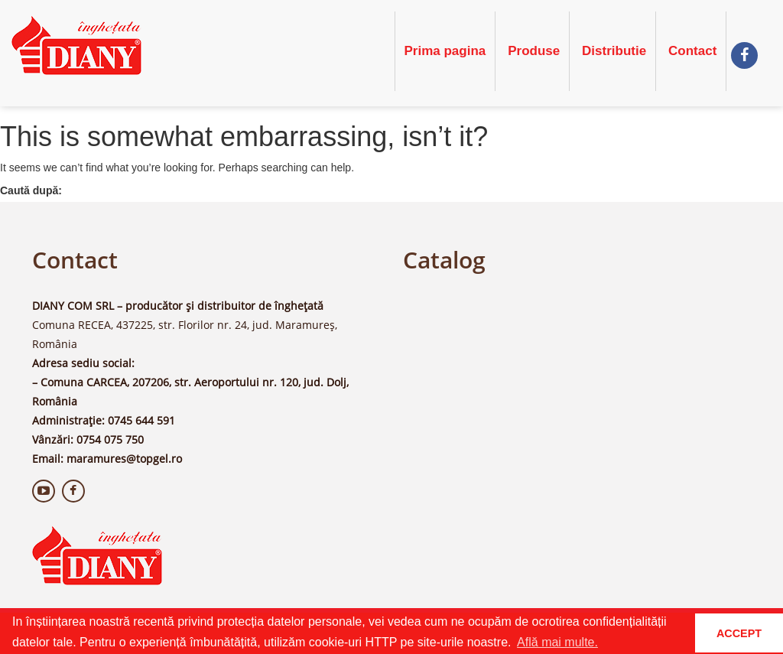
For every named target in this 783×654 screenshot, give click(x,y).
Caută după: (31, 190)
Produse (534, 51)
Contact (692, 51)
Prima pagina (445, 51)
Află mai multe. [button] (557, 642)
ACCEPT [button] (739, 633)
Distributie (614, 51)
